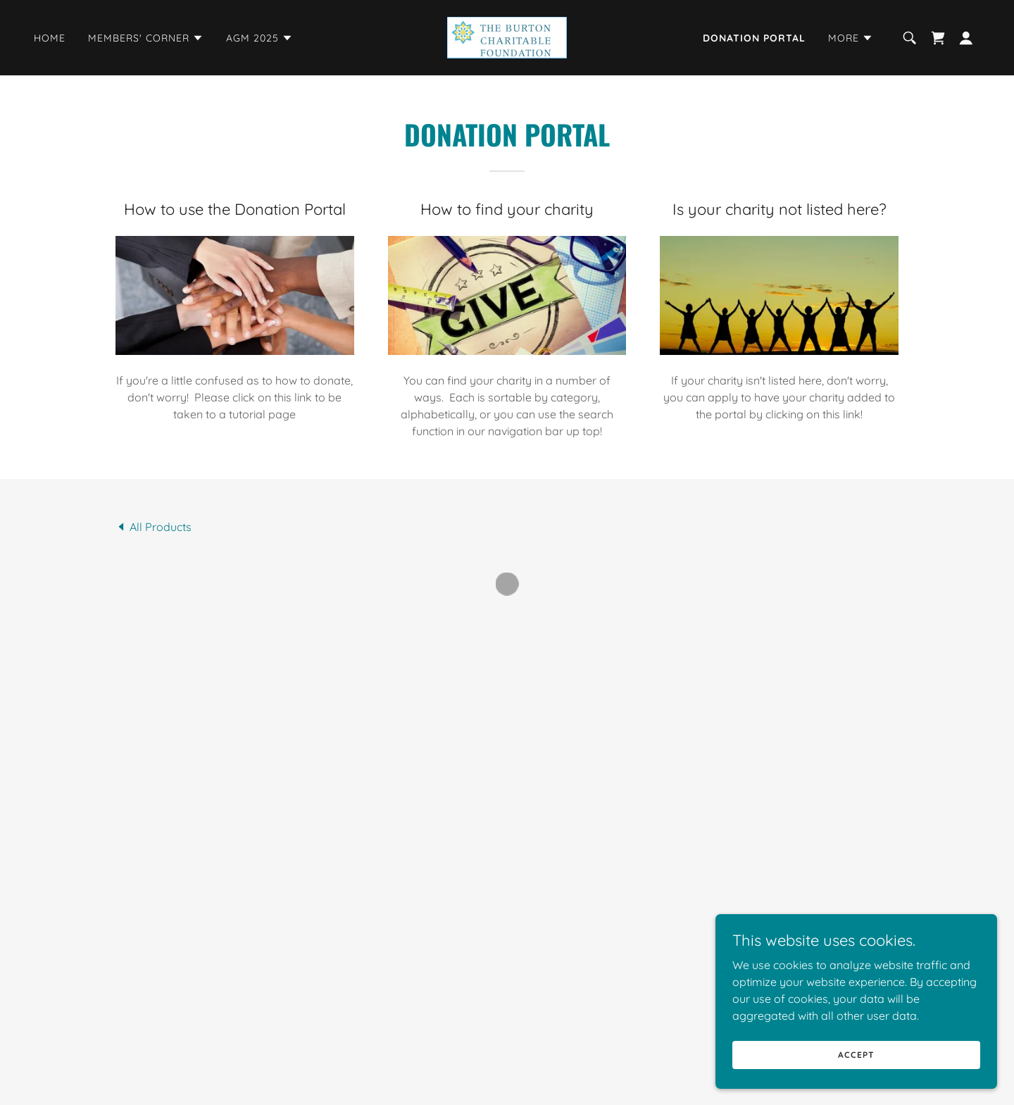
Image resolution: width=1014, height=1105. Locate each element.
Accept (856, 1054)
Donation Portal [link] (754, 38)
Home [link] (49, 38)
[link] (507, 37)
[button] (146, 38)
